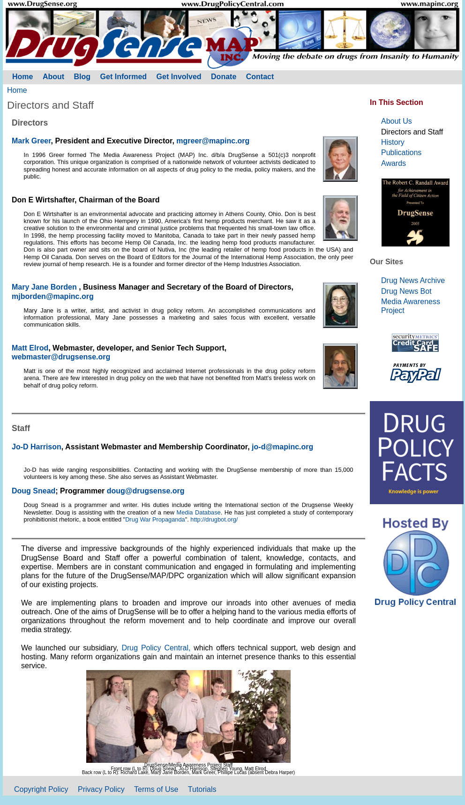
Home (17, 90)
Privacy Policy (101, 789)
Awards (393, 163)
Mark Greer (31, 141)
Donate (223, 77)
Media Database (199, 512)
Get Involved (179, 77)
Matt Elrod (30, 348)
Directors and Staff (412, 132)
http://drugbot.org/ (214, 519)
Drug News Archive (413, 280)
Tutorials (202, 789)
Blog (82, 77)
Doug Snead (33, 491)
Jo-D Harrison (36, 447)
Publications (401, 153)
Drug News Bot (406, 291)
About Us (396, 121)
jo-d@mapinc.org (282, 447)
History (393, 142)
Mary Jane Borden (45, 287)
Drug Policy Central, (157, 648)
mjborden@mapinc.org (53, 296)
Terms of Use (156, 789)
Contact (260, 77)
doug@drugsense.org (146, 491)
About (53, 77)
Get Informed (123, 77)
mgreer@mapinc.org (212, 141)
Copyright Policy (41, 789)
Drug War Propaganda (155, 519)
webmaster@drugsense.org (61, 357)
